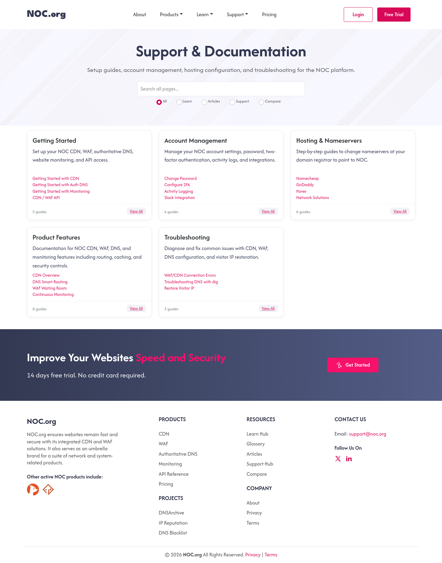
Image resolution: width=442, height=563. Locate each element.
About (139, 14)
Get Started (353, 365)
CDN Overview (46, 275)
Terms (253, 522)
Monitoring (170, 463)
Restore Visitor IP (179, 288)
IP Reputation (173, 522)
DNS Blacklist (173, 532)
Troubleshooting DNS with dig (191, 282)
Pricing (269, 14)
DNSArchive (171, 512)
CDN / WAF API (46, 198)
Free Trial (394, 14)
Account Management (196, 140)
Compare (270, 102)
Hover (301, 191)
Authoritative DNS (178, 453)
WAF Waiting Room (50, 288)
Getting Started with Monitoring (61, 191)
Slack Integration (180, 198)
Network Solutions (312, 198)
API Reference (174, 474)
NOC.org (41, 421)
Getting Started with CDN (56, 178)
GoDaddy (305, 185)
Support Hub (260, 463)
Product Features (56, 237)
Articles (211, 102)
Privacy (254, 512)
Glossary (256, 443)
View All (136, 211)
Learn (203, 14)
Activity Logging (179, 191)
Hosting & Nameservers (329, 140)
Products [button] (169, 14)
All (161, 102)
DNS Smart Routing (50, 282)
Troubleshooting (187, 237)
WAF (163, 443)
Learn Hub (257, 433)
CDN (164, 433)
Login (358, 14)
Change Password (181, 178)
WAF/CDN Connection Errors (190, 275)
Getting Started (54, 140)
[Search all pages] (221, 89)
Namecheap (307, 178)
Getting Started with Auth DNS (60, 185)
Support (235, 14)
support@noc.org (367, 433)
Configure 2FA (177, 185)
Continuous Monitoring (53, 294)
